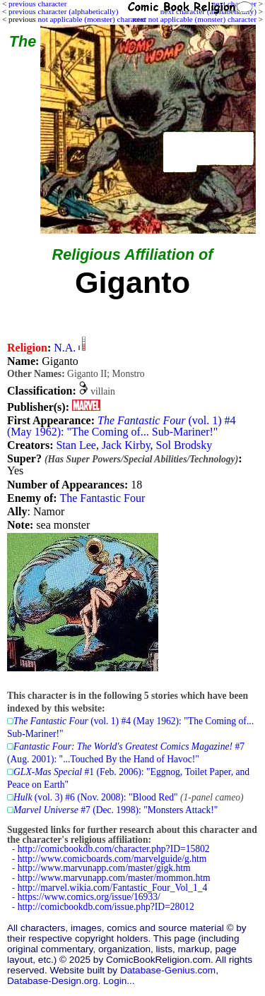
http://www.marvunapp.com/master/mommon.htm (114, 877)
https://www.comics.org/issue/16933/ (89, 897)
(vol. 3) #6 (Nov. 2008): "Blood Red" (95, 797)
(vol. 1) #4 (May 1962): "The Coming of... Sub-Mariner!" (121, 426)
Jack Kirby (126, 445)
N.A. (65, 348)
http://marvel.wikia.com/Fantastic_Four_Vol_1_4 (113, 887)
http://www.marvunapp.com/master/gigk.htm (104, 868)
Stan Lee (75, 445)
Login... (119, 981)
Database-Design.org (52, 981)
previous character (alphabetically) (63, 11)
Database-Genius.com (168, 970)
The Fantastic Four (102, 498)
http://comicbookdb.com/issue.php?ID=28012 (106, 906)
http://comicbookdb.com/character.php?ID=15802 (114, 849)
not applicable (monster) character (202, 19)
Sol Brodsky (184, 445)
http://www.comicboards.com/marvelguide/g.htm (112, 858)
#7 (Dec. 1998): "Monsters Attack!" (115, 810)
